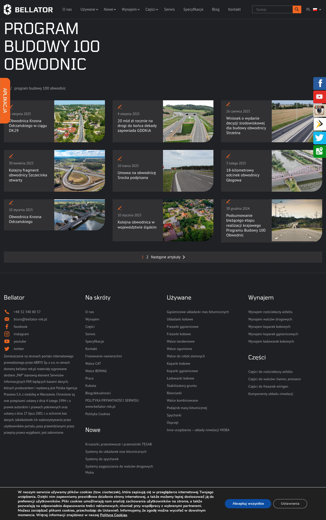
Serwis (169, 9)
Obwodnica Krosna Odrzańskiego (25, 219)
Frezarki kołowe (179, 334)
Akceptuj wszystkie (248, 503)
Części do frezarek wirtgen (268, 386)
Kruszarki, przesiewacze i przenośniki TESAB (118, 444)
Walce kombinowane (182, 400)
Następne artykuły (166, 257)
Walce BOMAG (96, 371)
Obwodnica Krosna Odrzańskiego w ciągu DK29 (28, 125)
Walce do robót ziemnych (186, 356)
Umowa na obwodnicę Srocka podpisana (137, 175)
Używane (87, 9)
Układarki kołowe (180, 319)
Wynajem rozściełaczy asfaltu (270, 312)
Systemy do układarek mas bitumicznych (115, 451)
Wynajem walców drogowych (270, 319)
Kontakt (234, 9)
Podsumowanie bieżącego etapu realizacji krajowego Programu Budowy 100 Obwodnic (245, 225)
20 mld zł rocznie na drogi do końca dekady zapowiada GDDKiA (137, 125)
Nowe (108, 9)
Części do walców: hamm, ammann (274, 379)
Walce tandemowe (181, 341)
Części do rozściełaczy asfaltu (270, 371)
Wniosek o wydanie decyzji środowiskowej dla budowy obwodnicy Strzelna (246, 125)
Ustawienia (290, 503)
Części (150, 9)
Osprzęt (173, 422)
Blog (216, 9)
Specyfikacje (193, 9)
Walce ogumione (179, 348)
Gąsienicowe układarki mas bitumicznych (198, 312)
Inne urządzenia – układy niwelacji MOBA (198, 430)
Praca (89, 378)
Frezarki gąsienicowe (182, 326)
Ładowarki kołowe (180, 378)
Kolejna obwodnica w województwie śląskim (137, 224)
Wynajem (129, 9)
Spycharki (174, 415)
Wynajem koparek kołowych (269, 326)
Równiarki (174, 393)
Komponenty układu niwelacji (270, 393)
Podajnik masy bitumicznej (187, 407)
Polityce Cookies (131, 515)
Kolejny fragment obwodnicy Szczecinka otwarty (28, 174)
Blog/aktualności (98, 393)
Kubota (90, 385)
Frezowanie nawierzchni (103, 356)
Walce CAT (93, 363)
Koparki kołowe (178, 363)
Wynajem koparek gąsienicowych (273, 334)
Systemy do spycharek (102, 459)
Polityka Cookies (97, 414)
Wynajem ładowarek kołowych (271, 341)
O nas (67, 9)
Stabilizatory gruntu (182, 385)
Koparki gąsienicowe (182, 371)
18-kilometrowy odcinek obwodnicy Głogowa (242, 174)
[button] (297, 9)
